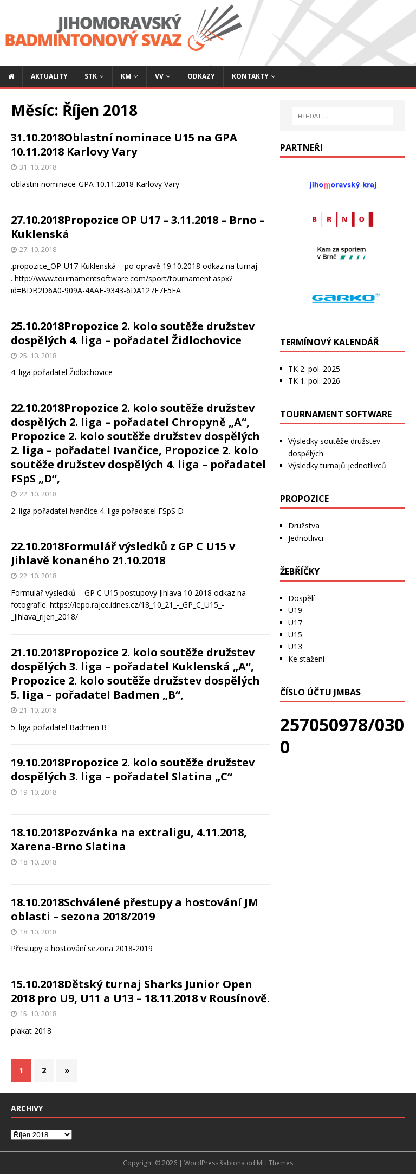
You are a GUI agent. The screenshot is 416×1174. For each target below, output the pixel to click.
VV (159, 76)
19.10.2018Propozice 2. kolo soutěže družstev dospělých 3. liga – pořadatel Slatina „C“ (133, 769)
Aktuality (49, 76)
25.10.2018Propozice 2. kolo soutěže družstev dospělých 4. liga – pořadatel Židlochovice (133, 333)
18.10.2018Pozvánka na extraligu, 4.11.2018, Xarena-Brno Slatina (129, 839)
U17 (295, 622)
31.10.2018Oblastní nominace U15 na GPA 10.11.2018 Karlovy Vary (124, 144)
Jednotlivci (305, 538)
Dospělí (301, 598)
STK (90, 76)
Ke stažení (306, 659)
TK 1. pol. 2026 (314, 381)
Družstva (304, 525)
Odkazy (201, 76)
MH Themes (275, 1162)
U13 (295, 646)
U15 (295, 634)
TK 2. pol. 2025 (314, 369)
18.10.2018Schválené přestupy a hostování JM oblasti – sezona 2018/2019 (134, 909)
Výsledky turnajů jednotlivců (337, 465)
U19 (295, 610)
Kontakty (250, 76)
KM (126, 76)
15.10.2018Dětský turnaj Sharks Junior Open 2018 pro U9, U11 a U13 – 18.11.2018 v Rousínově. (140, 991)
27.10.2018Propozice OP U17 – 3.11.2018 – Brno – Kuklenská (138, 226)
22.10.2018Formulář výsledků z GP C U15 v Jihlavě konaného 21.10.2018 (123, 553)
